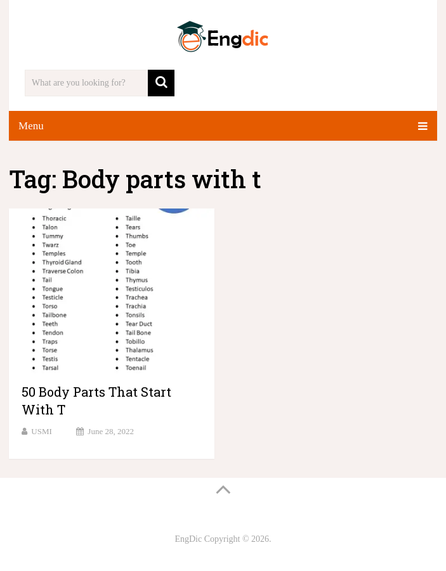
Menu (31, 126)
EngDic (188, 539)
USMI (41, 431)
